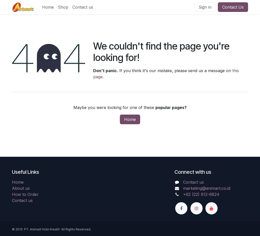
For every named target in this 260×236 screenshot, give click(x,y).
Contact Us (233, 7)
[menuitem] (48, 7)
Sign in (205, 7)
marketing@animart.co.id (206, 188)
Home (130, 119)
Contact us (22, 200)
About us (21, 188)
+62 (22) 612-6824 (201, 194)
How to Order (25, 194)
